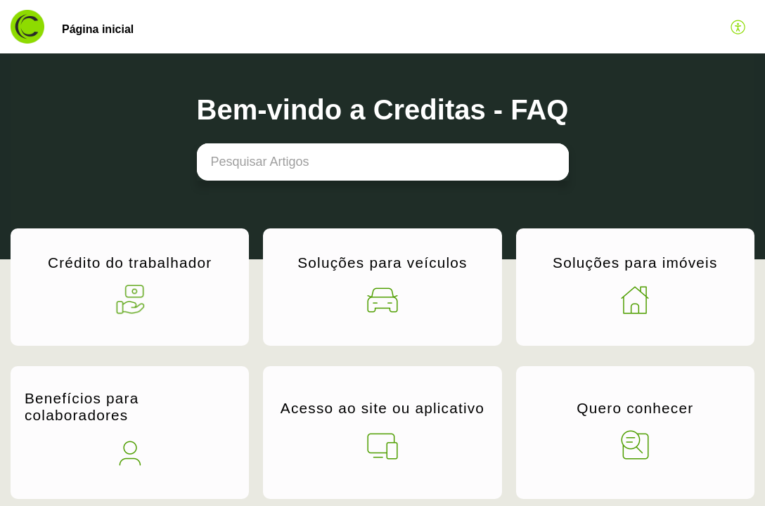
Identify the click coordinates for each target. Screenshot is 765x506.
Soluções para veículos (382, 262)
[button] (738, 27)
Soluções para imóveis (635, 262)
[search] (383, 162)
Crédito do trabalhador (130, 262)
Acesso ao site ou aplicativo (382, 408)
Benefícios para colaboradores (82, 406)
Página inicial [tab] (98, 29)
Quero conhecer (635, 408)
